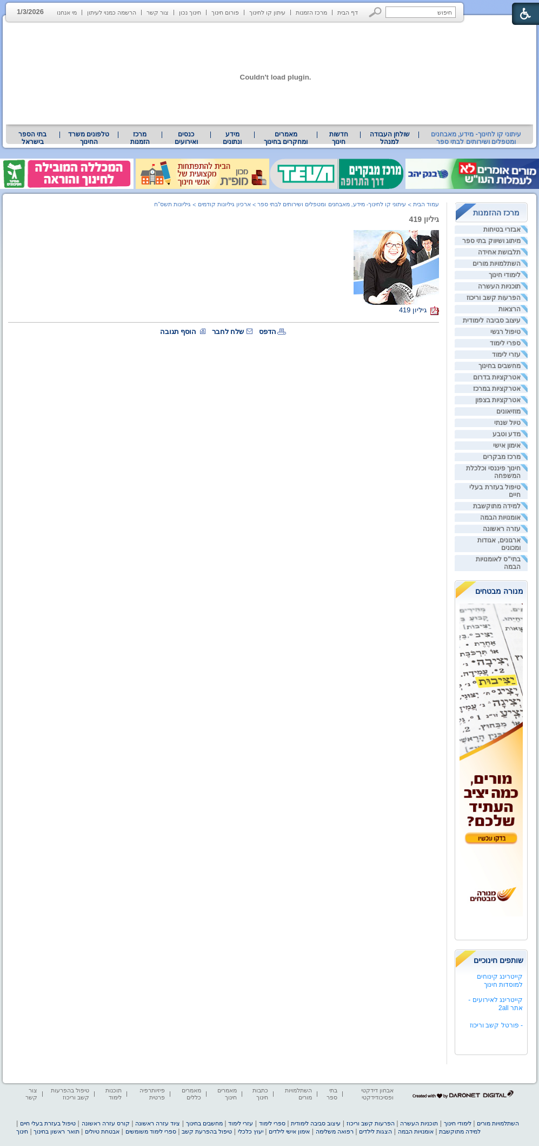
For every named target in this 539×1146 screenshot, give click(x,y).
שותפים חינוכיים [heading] (498, 960)
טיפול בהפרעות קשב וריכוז (70, 1094)
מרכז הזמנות (311, 12)
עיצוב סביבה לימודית (492, 320)
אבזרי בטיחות (502, 229)
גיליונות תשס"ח (172, 204)
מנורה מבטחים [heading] (499, 591)
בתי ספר (332, 1094)
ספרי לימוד (505, 343)
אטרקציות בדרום (497, 377)
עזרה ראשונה (502, 529)
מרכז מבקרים (502, 457)
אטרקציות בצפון (498, 400)
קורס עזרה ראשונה (106, 1123)
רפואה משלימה (335, 1131)
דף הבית (347, 12)
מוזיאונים (508, 411)
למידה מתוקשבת (497, 506)
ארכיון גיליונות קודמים (224, 204)
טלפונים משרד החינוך (88, 138)
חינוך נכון (190, 12)
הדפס (267, 332)
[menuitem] (389, 138)
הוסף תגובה (178, 332)
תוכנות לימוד (113, 1094)
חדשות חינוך (338, 138)
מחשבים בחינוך (499, 366)
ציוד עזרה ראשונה (157, 1123)
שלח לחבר (228, 332)
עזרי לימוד (506, 354)
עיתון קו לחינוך (267, 12)
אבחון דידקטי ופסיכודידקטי (377, 1094)
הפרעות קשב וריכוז (494, 298)
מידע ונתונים (232, 138)
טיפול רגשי (505, 332)
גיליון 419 (424, 219)
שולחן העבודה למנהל (390, 138)
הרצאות (509, 309)
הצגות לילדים (375, 1131)
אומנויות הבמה (500, 517)
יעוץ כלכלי (250, 1131)
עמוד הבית (426, 204)
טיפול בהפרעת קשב (207, 1131)
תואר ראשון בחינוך (56, 1131)
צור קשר (158, 12)
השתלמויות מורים (497, 263)
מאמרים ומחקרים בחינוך (286, 138)
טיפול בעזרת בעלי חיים (48, 1123)
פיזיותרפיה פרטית (152, 1094)
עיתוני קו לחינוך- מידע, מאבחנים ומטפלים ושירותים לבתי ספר (476, 138)
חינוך (22, 1131)
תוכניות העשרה (499, 286)
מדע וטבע (507, 434)
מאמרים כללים (191, 1094)
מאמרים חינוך (227, 1094)
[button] (375, 12)
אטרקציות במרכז (497, 388)
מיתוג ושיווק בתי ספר (491, 241)
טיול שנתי (507, 423)
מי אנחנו (67, 12)
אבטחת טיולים (102, 1131)
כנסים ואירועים (186, 138)
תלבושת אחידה (499, 252)
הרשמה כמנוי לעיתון (111, 12)
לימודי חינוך (505, 275)
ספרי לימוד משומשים (150, 1131)
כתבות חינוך (260, 1094)
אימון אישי (507, 445)
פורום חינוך (225, 12)
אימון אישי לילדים (289, 1131)
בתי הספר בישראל (32, 138)
